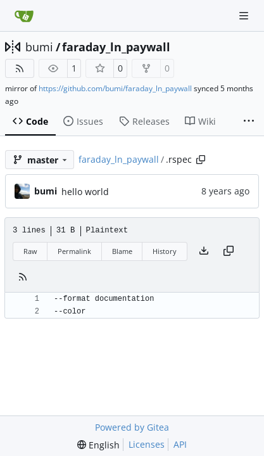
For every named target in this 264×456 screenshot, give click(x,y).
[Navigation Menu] (245, 15)
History (165, 251)
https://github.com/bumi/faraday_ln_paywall (115, 88)
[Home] (24, 15)
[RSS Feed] (19, 68)
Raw (30, 251)
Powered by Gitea (132, 427)
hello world (85, 192)
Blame (122, 251)
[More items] (249, 122)
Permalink (74, 251)
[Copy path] (200, 159)
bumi (39, 47)
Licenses (147, 444)
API (180, 444)
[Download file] (204, 251)
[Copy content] (228, 251)
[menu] (98, 445)
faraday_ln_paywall (116, 47)
